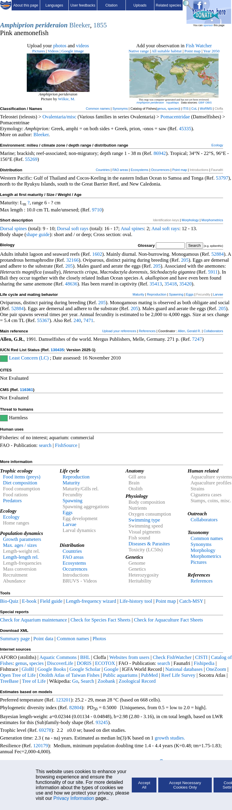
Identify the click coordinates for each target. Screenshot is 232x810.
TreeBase (9, 681)
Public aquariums (120, 675)
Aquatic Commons (57, 657)
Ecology (217, 145)
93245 (102, 722)
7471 (88, 320)
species (173, 108)
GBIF (201, 102)
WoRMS (206, 108)
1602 (97, 254)
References (147, 331)
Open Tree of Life (18, 675)
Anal (125, 228)
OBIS (208, 102)
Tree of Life (34, 681)
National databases (184, 669)
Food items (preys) (21, 477)
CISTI (201, 657)
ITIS (186, 108)
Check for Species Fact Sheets (100, 620)
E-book (29, 601)
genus (161, 108)
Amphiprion (17, 25)
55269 (31, 159)
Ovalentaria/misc (59, 117)
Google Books (51, 669)
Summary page (15, 638)
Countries (103, 170)
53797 (222, 178)
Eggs (190, 294)
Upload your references (119, 331)
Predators (12, 500)
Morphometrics (212, 220)
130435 (57, 350)
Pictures (38, 51)
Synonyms (120, 108)
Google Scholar (85, 669)
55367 (43, 320)
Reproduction (156, 294)
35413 (156, 284)
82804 (75, 707)
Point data (43, 638)
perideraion (51, 25)
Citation (111, 5)
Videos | (54, 51)
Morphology (190, 220)
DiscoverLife (60, 663)
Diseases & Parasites (149, 544)
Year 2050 (211, 51)
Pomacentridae (175, 117)
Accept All (144, 785)
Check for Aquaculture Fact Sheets (168, 620)
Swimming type (144, 520)
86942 (159, 153)
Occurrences (160, 170)
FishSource (66, 445)
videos (82, 45)
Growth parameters (22, 539)
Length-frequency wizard (91, 601)
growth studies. (169, 738)
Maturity (138, 294)
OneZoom (216, 669)
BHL (85, 657)
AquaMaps (172, 102)
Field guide (51, 601)
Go (75, 681)
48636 (71, 284)
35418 (170, 284)
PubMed (149, 675)
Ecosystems (139, 170)
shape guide (38, 234)
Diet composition (20, 483)
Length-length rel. (21, 557)
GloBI (28, 669)
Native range (138, 51)
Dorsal (6, 228)
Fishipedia (204, 663)
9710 (97, 210)
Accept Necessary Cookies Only (185, 785)
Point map (192, 51)
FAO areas (120, 170)
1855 (100, 25)
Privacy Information (74, 798)
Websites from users (129, 657)
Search (87, 681)
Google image (73, 51)
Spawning (176, 294)
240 (77, 320)
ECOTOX (105, 663)
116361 (26, 389)
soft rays (79, 228)
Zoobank (106, 681)
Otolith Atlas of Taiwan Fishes (69, 675)
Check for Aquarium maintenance (33, 620)
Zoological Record (137, 681)
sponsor (208, 25)
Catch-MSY (191, 601)
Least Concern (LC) (28, 358)
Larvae (218, 294)
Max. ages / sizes (20, 545)
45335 (185, 128)
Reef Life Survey (178, 675)
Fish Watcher (199, 45)
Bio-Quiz (9, 601)
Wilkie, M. (66, 99)
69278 (45, 730)
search (45, 445)
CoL (194, 108)
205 (185, 260)
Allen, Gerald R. (189, 331)
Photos (99, 638)
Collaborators (213, 331)
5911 (213, 272)
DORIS (84, 663)
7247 (197, 339)
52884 (217, 254)
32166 (72, 260)
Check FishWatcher (172, 657)
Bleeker (79, 25)
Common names (98, 108)
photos (59, 45)
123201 (63, 700)
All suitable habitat (166, 51)
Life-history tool (136, 601)
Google (111, 669)
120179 (40, 745)
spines (21, 228)
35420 (185, 284)
